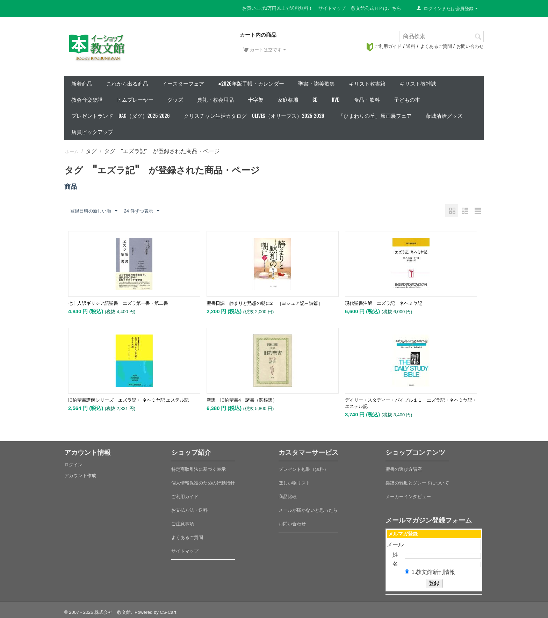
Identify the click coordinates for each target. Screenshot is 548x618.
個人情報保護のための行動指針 (203, 483)
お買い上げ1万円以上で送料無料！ (277, 8)
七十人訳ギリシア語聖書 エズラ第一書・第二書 (118, 303)
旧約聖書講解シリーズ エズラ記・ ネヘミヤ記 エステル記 (128, 400)
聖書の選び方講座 (403, 469)
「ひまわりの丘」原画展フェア (375, 116)
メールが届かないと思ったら (308, 510)
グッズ (175, 99)
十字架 (256, 99)
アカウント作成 (80, 475)
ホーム (72, 151)
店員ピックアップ (92, 132)
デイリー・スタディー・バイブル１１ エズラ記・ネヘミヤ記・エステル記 (411, 403)
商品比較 (288, 496)
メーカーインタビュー (408, 496)
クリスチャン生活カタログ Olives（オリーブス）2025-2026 (254, 116)
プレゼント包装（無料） (304, 469)
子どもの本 (407, 99)
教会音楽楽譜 (87, 99)
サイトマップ (332, 8)
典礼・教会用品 (215, 99)
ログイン (73, 464)
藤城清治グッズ (444, 116)
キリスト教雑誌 (417, 83)
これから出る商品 (127, 83)
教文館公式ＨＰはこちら (376, 8)
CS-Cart (168, 612)
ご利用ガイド (384, 46)
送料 (410, 46)
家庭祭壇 (287, 99)
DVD (336, 99)
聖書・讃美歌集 (316, 83)
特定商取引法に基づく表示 (198, 469)
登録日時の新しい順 (93, 211)
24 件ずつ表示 (141, 211)
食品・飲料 (367, 99)
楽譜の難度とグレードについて (417, 483)
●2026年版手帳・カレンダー (251, 83)
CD (315, 99)
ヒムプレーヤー (135, 99)
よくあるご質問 (436, 46)
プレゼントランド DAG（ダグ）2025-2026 (120, 116)
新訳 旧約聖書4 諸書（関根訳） (242, 400)
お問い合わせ (470, 46)
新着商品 (81, 83)
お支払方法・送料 (189, 510)
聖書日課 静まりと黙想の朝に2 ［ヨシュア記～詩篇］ (265, 303)
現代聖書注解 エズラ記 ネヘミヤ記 (383, 303)
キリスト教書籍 (367, 83)
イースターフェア (183, 83)
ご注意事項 (182, 523)
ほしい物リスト (294, 483)
